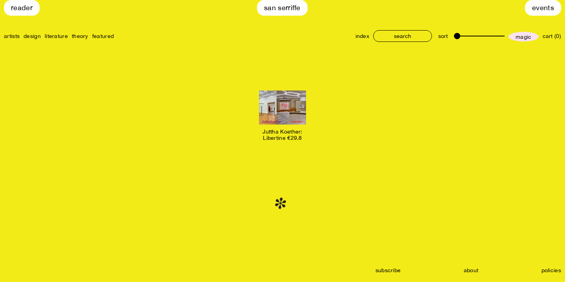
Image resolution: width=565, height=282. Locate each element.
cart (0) (552, 36)
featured (103, 36)
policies (551, 270)
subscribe (388, 270)
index (362, 36)
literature (56, 36)
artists (12, 36)
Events (543, 8)
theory (80, 36)
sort (443, 36)
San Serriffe (282, 8)
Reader (22, 8)
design (32, 36)
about (471, 270)
